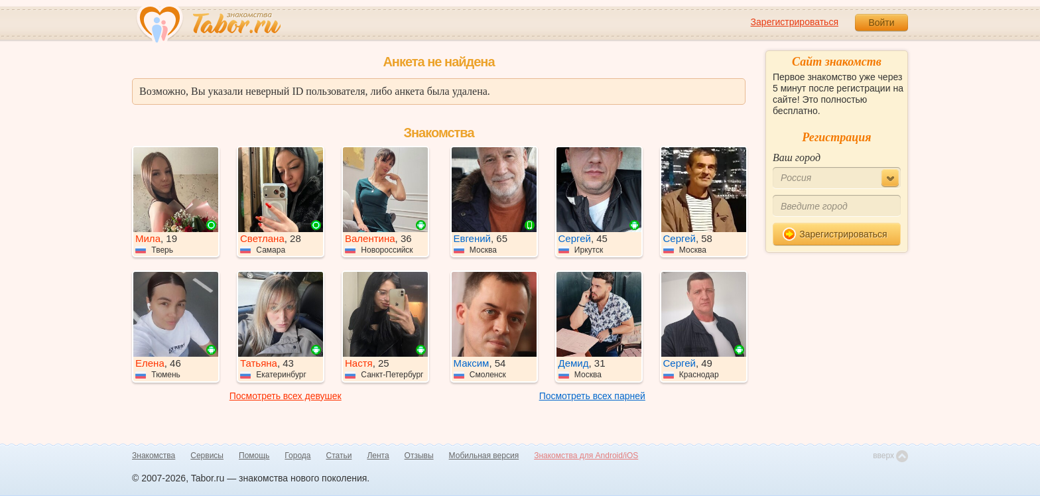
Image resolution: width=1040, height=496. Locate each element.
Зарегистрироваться (794, 22)
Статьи (339, 455)
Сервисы (207, 455)
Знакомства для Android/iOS (586, 455)
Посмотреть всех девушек (285, 396)
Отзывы (419, 455)
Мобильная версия (484, 455)
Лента (378, 455)
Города (297, 455)
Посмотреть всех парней (592, 396)
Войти (881, 22)
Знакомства (153, 455)
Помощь (254, 455)
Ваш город (796, 157)
